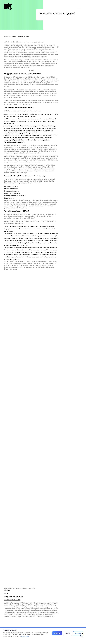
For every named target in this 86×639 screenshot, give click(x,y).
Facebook (14, 37)
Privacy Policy (25, 636)
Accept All (57, 633)
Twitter (20, 37)
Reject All (67, 633)
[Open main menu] (79, 8)
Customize (78, 633)
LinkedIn (26, 37)
